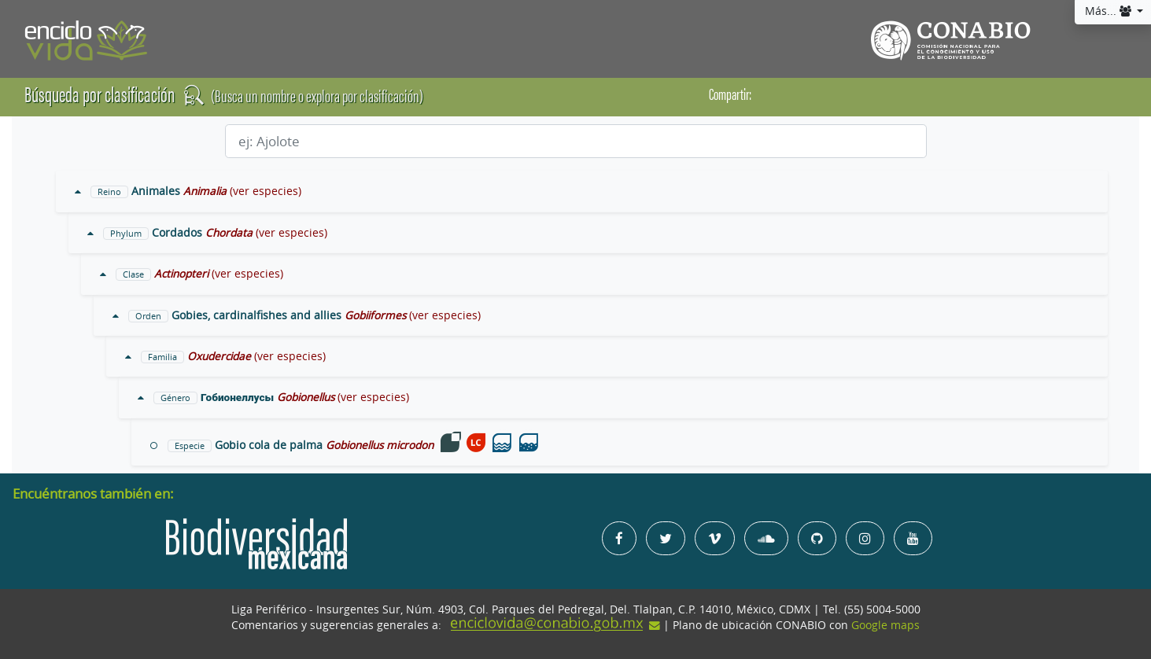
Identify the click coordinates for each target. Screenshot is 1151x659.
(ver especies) (265, 191)
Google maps (885, 625)
